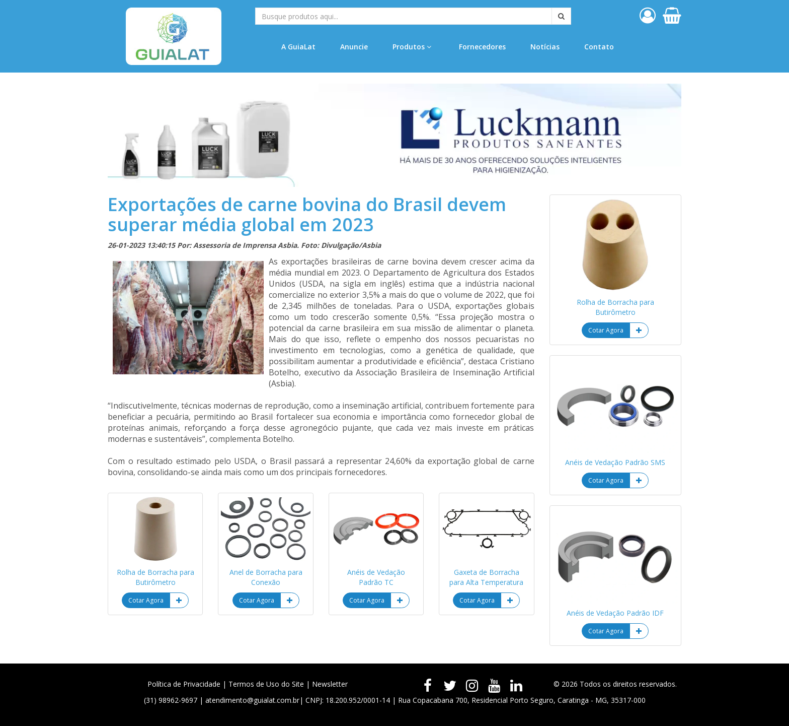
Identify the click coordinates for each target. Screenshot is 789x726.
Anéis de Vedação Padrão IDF (615, 613)
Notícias (545, 46)
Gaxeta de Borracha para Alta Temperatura (486, 577)
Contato (599, 46)
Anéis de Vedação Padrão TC (376, 577)
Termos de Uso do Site (266, 684)
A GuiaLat (298, 46)
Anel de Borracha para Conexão (265, 577)
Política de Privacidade (183, 684)
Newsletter (330, 684)
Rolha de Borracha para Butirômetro (155, 577)
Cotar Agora (146, 600)
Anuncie (354, 46)
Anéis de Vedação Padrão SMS (615, 462)
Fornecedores (482, 46)
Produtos (411, 46)
